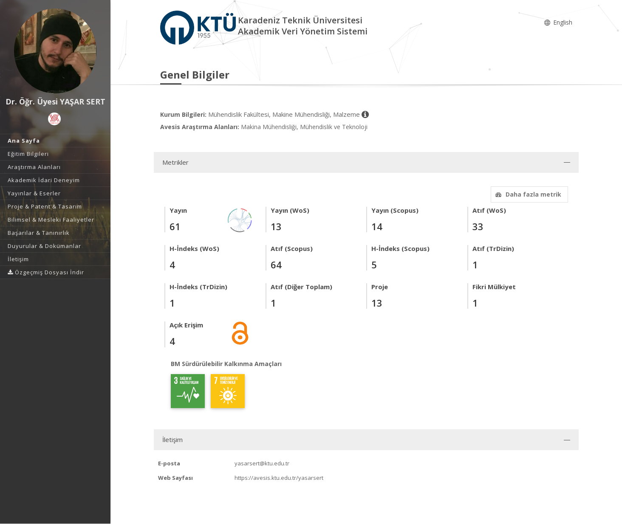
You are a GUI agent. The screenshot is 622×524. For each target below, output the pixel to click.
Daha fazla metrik (527, 194)
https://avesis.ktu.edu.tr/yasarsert (279, 478)
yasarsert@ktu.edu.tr (262, 463)
